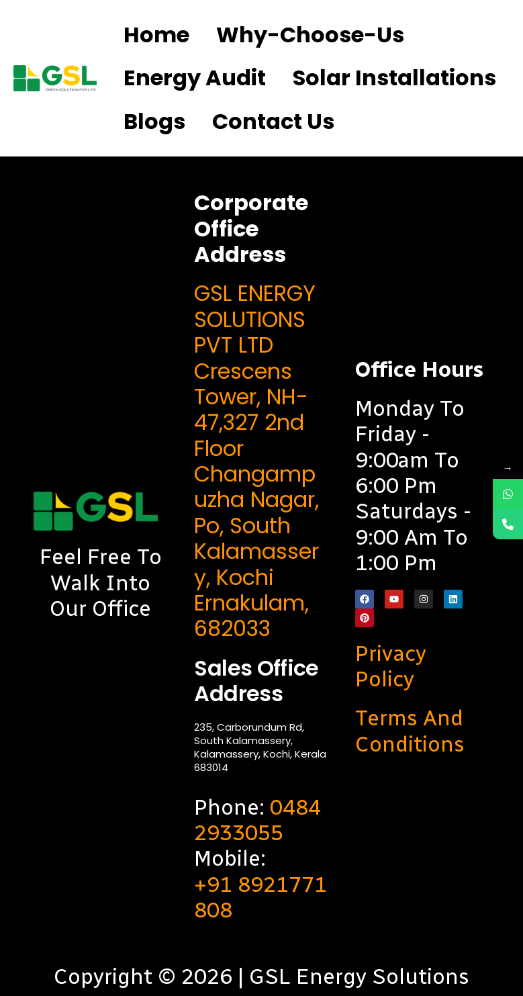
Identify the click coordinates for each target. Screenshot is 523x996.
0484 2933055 (257, 820)
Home (156, 34)
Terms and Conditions (410, 730)
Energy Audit (195, 77)
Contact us (273, 121)
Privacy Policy (390, 666)
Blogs (154, 121)
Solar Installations (394, 77)
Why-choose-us (310, 34)
